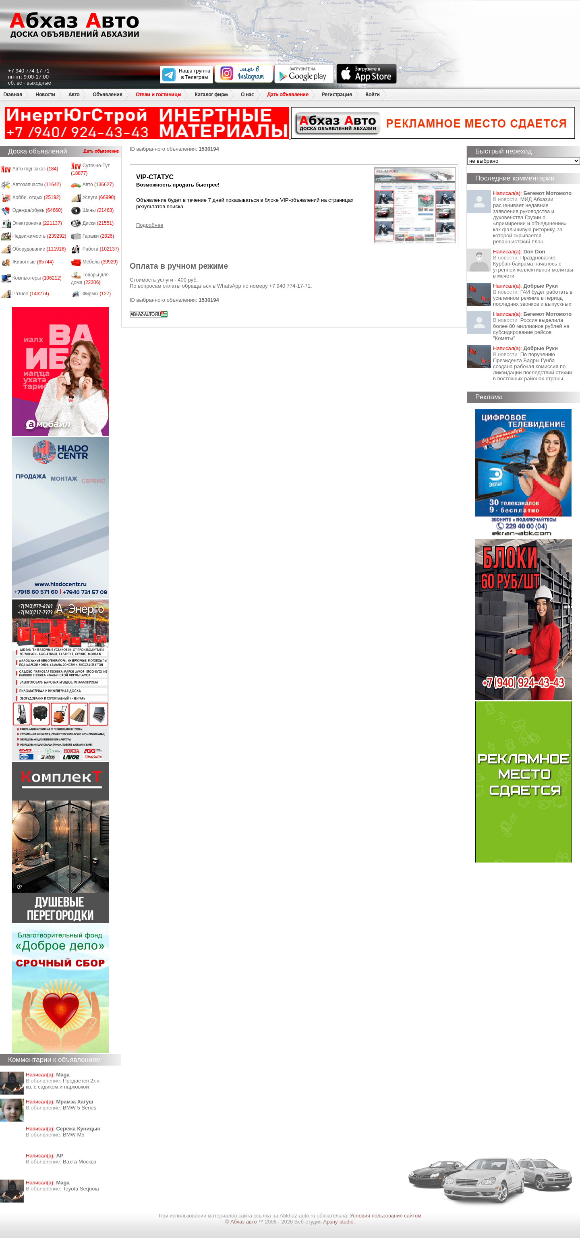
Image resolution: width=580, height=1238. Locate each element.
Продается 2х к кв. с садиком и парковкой (62, 1084)
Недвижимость (39, 236)
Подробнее (149, 225)
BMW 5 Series (79, 1108)
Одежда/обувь (37, 210)
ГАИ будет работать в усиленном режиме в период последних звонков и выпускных (532, 298)
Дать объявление (288, 94)
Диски (98, 223)
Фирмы (97, 294)
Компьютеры (37, 278)
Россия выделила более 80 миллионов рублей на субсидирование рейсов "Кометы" (531, 329)
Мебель (100, 262)
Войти (372, 94)
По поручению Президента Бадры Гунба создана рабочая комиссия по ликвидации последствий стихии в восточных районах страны (532, 366)
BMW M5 (73, 1135)
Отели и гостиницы (158, 94)
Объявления (107, 94)
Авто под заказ (35, 169)
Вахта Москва (79, 1162)
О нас (247, 94)
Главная (12, 94)
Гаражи (98, 236)
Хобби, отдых (36, 197)
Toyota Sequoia (81, 1189)
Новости (45, 94)
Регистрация (337, 94)
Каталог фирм (211, 94)
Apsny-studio (338, 1222)
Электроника (37, 223)
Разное (30, 294)
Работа (101, 249)
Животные (33, 262)
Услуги (99, 197)
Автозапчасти (36, 184)
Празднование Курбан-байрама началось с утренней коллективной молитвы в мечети (533, 267)
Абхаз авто (244, 1222)
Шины (98, 210)
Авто (73, 94)
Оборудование (39, 249)
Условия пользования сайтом (385, 1216)
